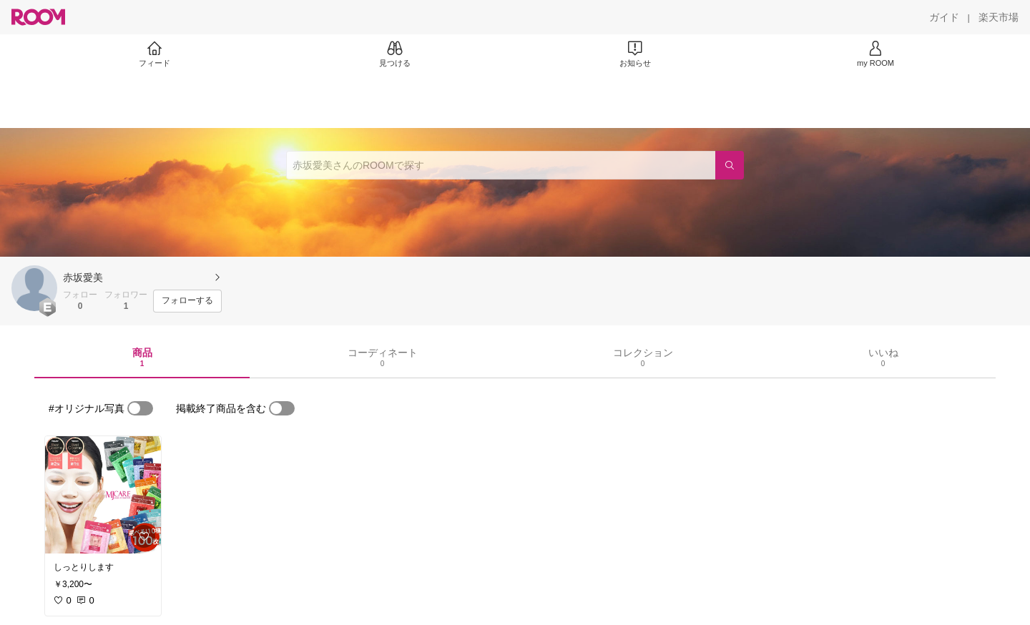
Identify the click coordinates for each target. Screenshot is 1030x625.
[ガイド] (944, 17)
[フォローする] (187, 301)
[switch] (140, 408)
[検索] (729, 165)
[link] (103, 494)
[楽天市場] (998, 17)
